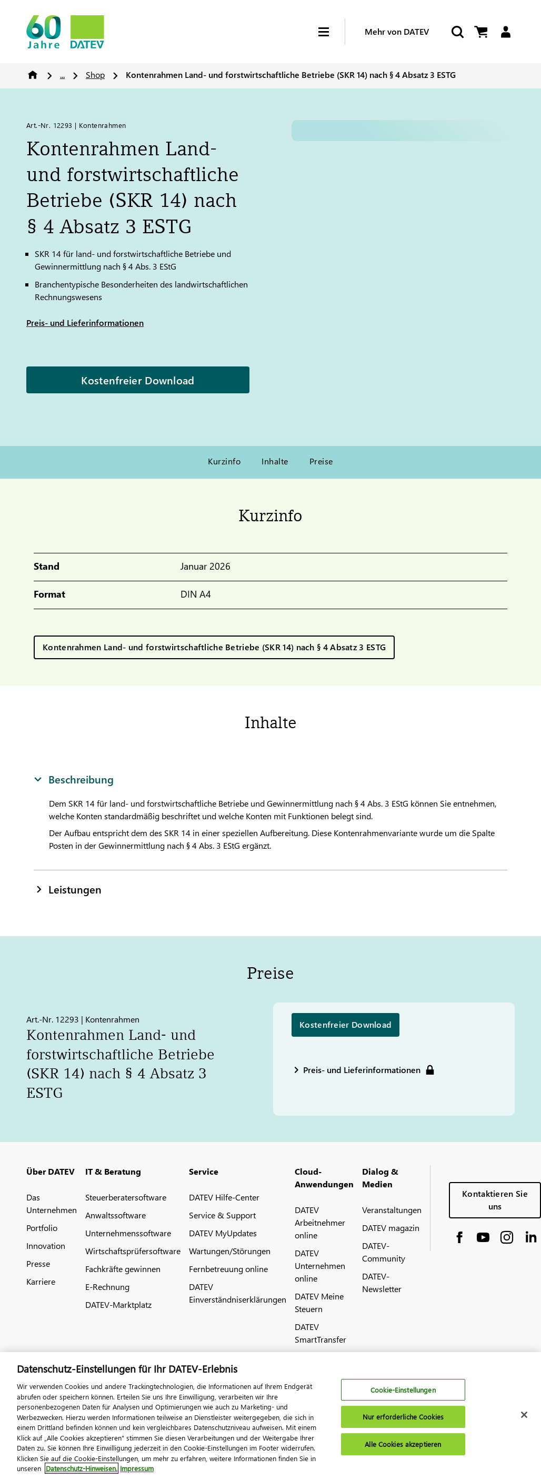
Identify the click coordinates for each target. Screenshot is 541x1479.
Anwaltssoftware (115, 1214)
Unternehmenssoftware (128, 1232)
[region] (270, 1415)
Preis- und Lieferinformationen (85, 322)
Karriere (40, 1281)
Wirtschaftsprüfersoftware (133, 1250)
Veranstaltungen (392, 1209)
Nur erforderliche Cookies (403, 1416)
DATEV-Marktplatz (118, 1304)
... (62, 74)
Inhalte (275, 460)
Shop (95, 74)
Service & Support (222, 1214)
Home (32, 74)
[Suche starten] (457, 31)
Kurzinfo (224, 460)
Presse (38, 1263)
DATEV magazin (390, 1227)
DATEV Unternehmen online (320, 1265)
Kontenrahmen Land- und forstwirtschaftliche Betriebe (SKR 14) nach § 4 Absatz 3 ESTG (214, 646)
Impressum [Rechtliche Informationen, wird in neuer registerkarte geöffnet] (137, 1468)
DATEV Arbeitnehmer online (320, 1222)
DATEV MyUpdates (223, 1232)
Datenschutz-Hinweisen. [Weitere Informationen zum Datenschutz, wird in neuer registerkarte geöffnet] (81, 1468)
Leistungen (68, 888)
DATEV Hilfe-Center (224, 1197)
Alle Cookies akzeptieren (403, 1444)
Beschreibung (74, 778)
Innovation (45, 1245)
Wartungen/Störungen (229, 1250)
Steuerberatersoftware (125, 1197)
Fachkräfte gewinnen (123, 1268)
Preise (321, 460)
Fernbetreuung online (228, 1268)
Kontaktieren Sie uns (495, 1200)
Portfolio (41, 1227)
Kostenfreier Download (137, 379)
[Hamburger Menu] (331, 31)
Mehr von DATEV (397, 31)
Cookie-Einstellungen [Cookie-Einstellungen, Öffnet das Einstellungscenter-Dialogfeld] (403, 1389)
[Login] (505, 32)
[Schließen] (524, 1414)
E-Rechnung (107, 1286)
